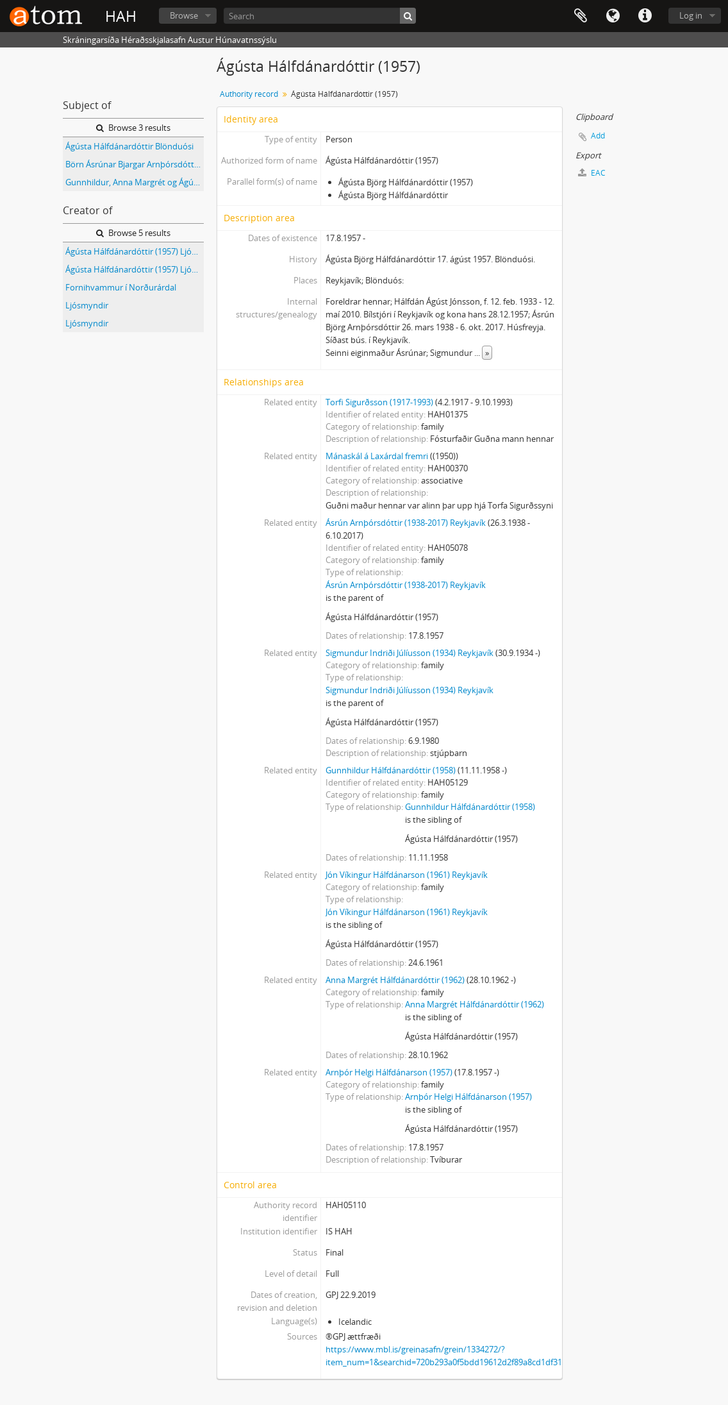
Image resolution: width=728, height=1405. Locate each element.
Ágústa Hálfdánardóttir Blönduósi (129, 146)
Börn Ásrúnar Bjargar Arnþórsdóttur (134, 164)
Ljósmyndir (86, 305)
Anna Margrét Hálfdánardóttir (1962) (395, 980)
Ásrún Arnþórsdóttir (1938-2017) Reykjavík (406, 522)
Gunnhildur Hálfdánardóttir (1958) (391, 770)
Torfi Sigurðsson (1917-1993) (379, 402)
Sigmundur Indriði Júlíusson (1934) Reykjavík (409, 653)
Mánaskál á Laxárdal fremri (377, 456)
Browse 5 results (133, 233)
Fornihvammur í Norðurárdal (120, 287)
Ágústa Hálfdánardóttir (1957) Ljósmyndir (134, 251)
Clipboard (581, 16)
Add (598, 135)
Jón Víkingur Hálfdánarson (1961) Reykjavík (407, 874)
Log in (690, 15)
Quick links (645, 16)
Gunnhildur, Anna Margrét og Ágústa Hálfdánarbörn (134, 182)
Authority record (249, 93)
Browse (184, 15)
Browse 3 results (133, 127)
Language (613, 16)
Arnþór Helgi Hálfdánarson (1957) (389, 1072)
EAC (592, 172)
